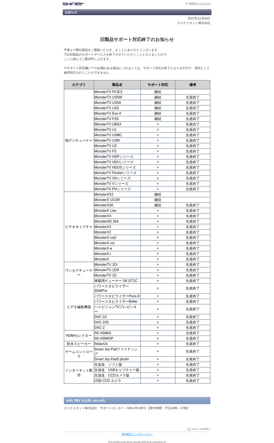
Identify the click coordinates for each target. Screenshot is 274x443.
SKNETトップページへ (200, 3)
